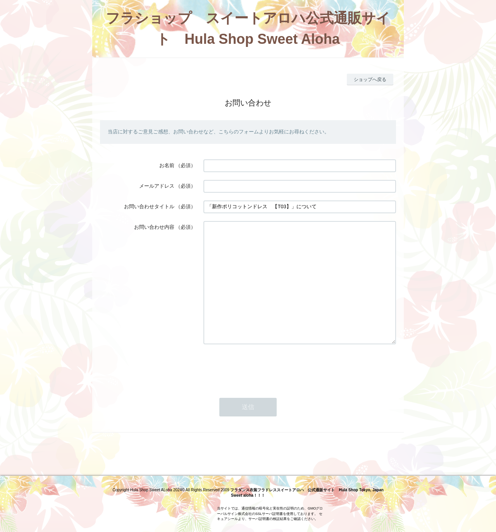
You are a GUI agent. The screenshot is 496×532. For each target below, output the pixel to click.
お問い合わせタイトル (149, 206)
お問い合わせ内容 (154, 227)
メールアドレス (156, 186)
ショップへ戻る (370, 79)
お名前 (166, 165)
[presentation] (262, 390)
